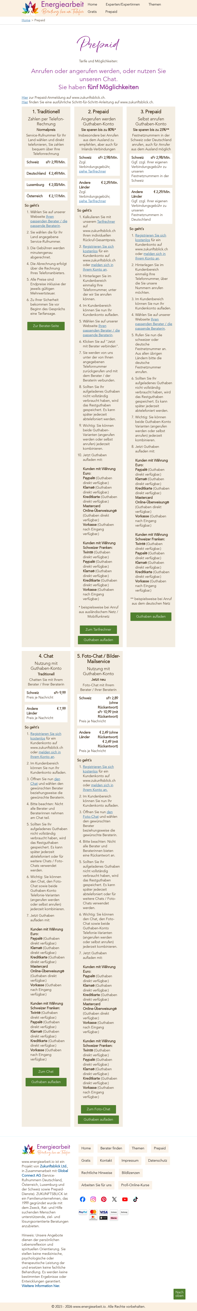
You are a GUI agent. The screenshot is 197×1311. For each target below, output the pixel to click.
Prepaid (111, 12)
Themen (155, 4)
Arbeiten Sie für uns (96, 1185)
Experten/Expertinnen (123, 4)
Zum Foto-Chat (98, 1109)
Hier (25, 97)
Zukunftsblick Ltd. (53, 1166)
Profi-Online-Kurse (135, 1185)
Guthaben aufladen (98, 640)
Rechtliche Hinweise (96, 1173)
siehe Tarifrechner (92, 171)
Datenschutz (157, 1160)
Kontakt (106, 1160)
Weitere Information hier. (41, 1286)
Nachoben (179, 1294)
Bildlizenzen (131, 1173)
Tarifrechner (106, 222)
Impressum (130, 1160)
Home (92, 4)
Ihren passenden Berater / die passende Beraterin (48, 221)
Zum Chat (45, 1071)
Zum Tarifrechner (98, 629)
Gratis (92, 12)
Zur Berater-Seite (46, 326)
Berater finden (111, 1148)
